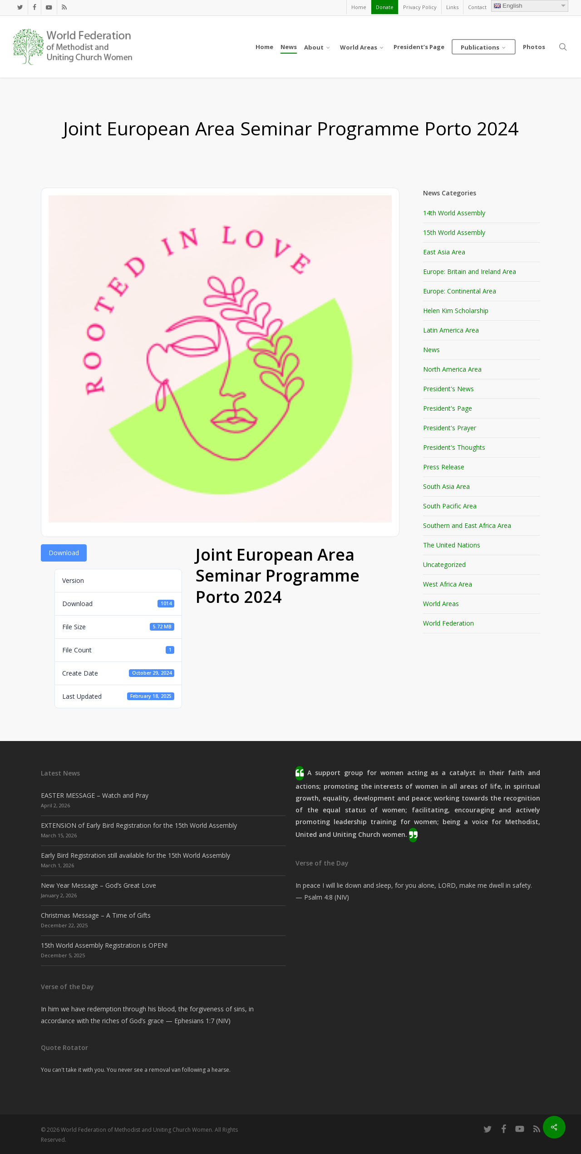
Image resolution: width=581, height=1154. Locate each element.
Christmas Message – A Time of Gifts (96, 915)
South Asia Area (446, 486)
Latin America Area (451, 330)
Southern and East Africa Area (467, 525)
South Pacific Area (450, 506)
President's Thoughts (454, 447)
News (431, 349)
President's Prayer (449, 427)
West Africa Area (447, 584)
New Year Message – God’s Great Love (98, 885)
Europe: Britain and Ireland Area (469, 271)
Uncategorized (444, 564)
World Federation (448, 623)
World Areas (441, 603)
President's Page (447, 408)
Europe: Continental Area (459, 291)
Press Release (443, 467)
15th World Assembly (454, 232)
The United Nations (451, 545)
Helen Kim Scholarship (455, 310)
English (508, 5)
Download (64, 552)
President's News (448, 388)
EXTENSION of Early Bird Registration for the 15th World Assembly (139, 825)
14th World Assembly (454, 213)
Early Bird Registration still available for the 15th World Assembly (135, 855)
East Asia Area (444, 252)
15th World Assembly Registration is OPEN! (104, 945)
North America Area (452, 369)
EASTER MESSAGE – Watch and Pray (94, 795)
